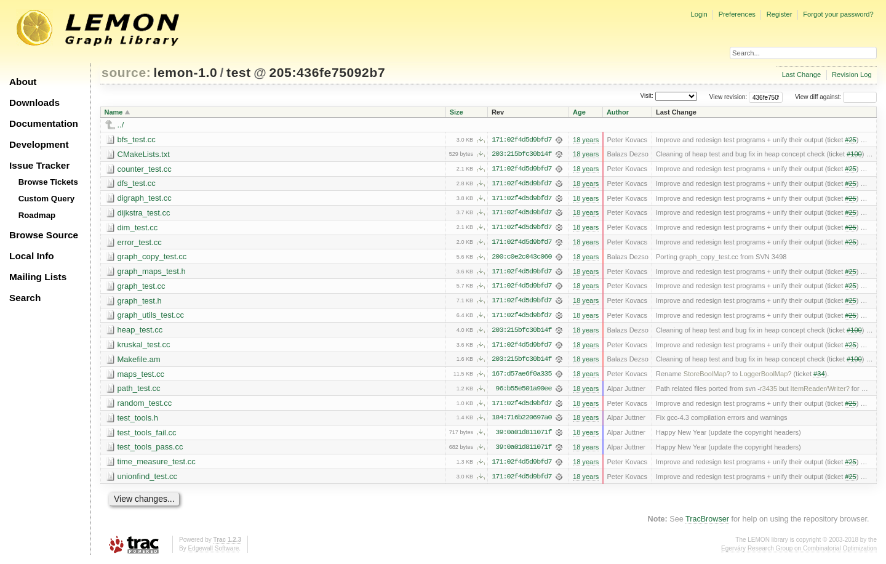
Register (779, 14)
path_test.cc (139, 390)
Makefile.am (139, 361)
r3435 (768, 391)
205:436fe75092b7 (327, 72)
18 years (586, 139)
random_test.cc (145, 405)
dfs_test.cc (137, 183)
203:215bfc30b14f (521, 154)
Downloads (34, 102)
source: (126, 72)
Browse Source (43, 235)
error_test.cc (140, 243)
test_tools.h (138, 420)
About (22, 81)
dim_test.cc (138, 228)
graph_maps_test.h (152, 272)
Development (39, 144)
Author (618, 112)
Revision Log (852, 74)
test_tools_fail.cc (147, 435)
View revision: (728, 97)
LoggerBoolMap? (765, 376)
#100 (854, 154)
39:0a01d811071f (523, 435)
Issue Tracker (39, 165)
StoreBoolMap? (707, 376)
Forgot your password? (838, 14)
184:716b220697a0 (521, 420)
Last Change (801, 74)
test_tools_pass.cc (150, 449)
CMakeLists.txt (144, 154)
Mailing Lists (37, 277)
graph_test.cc (142, 287)
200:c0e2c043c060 (521, 258)
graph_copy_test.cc (152, 257)
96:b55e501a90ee (523, 391)
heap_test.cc (140, 331)
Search (25, 297)
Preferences (737, 14)
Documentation (43, 123)
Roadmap (37, 215)
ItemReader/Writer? (820, 391)
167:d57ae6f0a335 (521, 376)
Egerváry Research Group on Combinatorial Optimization (799, 551)
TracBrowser (707, 522)
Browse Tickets (48, 182)
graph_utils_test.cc (151, 316)
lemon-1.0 (186, 72)
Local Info (31, 256)
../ (121, 124)
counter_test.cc (145, 169)
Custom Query (46, 198)
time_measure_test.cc (157, 464)
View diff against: (836, 97)
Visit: (646, 96)
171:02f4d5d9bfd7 (521, 140)
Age (579, 112)
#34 (818, 376)
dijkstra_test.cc (144, 213)
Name (114, 112)
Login (698, 14)
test (238, 72)
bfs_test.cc (137, 139)
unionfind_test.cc (148, 479)
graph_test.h (140, 302)
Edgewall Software (213, 551)
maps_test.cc (141, 376)
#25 (850, 139)
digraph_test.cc (145, 198)
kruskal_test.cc (144, 346)
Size (456, 112)
